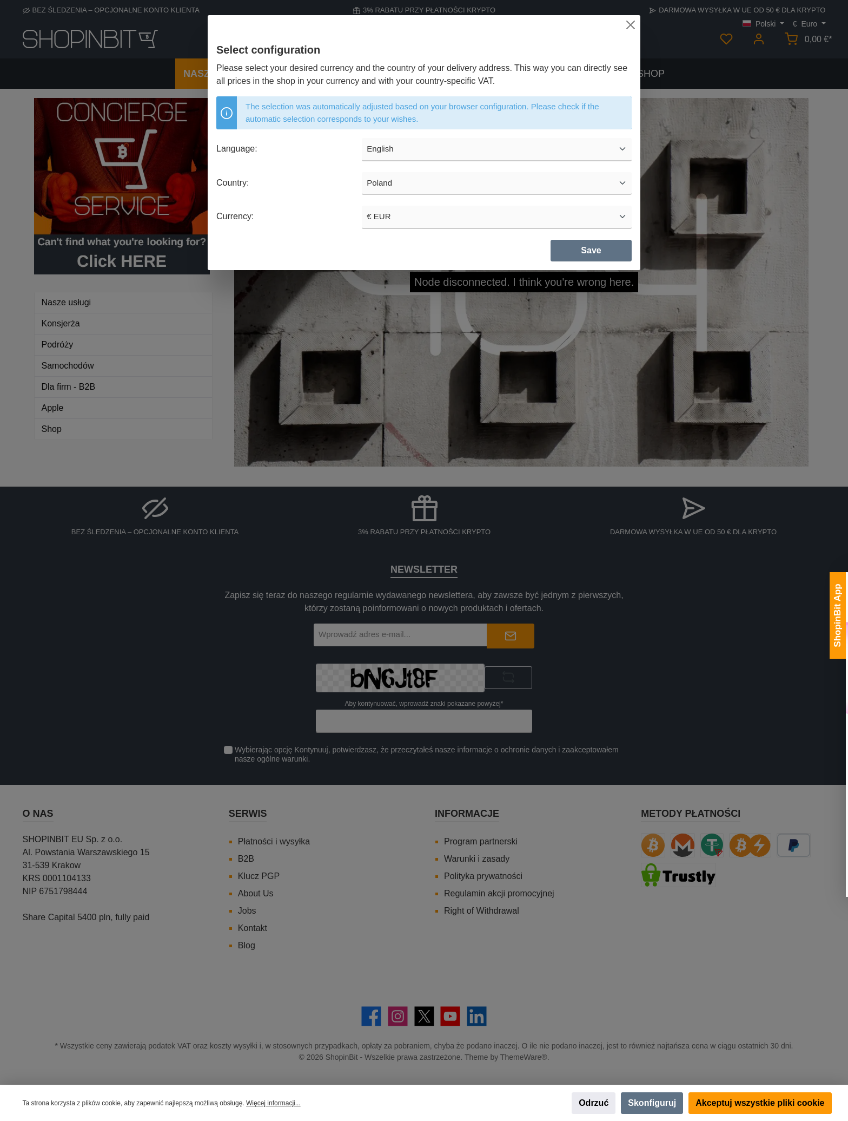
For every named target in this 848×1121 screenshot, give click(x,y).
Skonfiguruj (652, 1102)
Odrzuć (593, 1102)
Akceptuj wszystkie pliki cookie (759, 1102)
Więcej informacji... (273, 1103)
